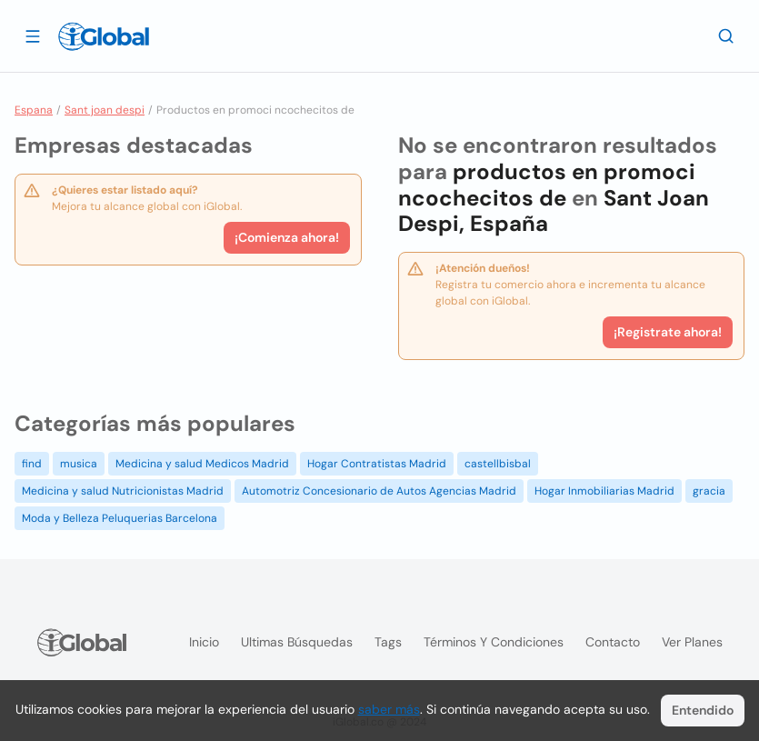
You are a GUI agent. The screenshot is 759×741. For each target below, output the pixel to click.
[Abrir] (33, 35)
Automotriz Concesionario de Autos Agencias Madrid (379, 491)
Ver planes (692, 642)
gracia (709, 491)
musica (78, 463)
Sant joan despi (105, 110)
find (32, 463)
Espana (34, 110)
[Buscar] (726, 35)
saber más (389, 709)
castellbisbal (497, 463)
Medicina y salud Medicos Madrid (202, 463)
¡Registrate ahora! (668, 332)
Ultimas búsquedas (297, 642)
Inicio (204, 642)
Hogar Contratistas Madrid (376, 463)
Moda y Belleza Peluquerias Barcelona (119, 518)
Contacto (612, 642)
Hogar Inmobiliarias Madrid (604, 491)
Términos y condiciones (494, 642)
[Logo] (103, 36)
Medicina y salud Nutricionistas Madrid (123, 491)
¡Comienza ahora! (287, 237)
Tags (388, 642)
